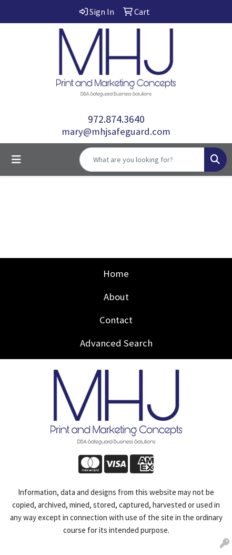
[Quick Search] (142, 159)
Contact (116, 320)
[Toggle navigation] (16, 159)
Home (116, 273)
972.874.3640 (116, 118)
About (116, 297)
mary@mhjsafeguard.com (116, 131)
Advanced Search (116, 343)
